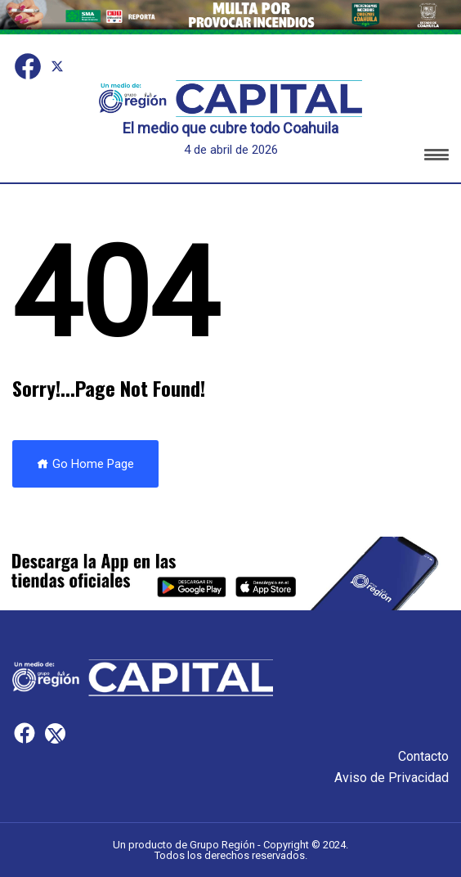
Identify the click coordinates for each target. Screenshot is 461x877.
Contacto (423, 756)
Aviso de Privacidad (391, 777)
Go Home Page (85, 463)
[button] (436, 157)
